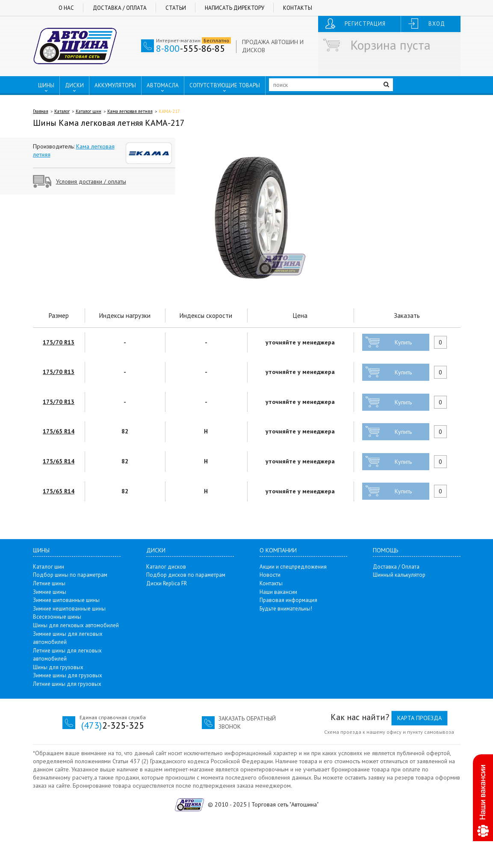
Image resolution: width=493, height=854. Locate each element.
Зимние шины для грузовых (67, 675)
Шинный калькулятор (399, 574)
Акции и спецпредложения (293, 566)
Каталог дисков (166, 566)
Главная (40, 111)
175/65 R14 (58, 431)
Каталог (62, 111)
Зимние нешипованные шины (69, 608)
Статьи (175, 8)
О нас (66, 8)
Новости (270, 574)
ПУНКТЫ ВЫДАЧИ (66, 103)
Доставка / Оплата (120, 8)
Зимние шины (49, 592)
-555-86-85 (190, 48)
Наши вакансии (278, 592)
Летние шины (49, 583)
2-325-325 (112, 725)
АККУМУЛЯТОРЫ (115, 85)
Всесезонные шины (57, 616)
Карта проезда (419, 718)
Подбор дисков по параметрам (185, 574)
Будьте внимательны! (286, 608)
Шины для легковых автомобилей (76, 625)
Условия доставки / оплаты (91, 181)
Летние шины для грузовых (67, 684)
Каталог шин (88, 111)
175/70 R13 (58, 342)
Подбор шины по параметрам (70, 574)
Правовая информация (288, 600)
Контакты (297, 8)
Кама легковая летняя (130, 111)
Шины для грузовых (58, 667)
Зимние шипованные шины (66, 600)
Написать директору (234, 8)
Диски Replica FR (166, 583)
